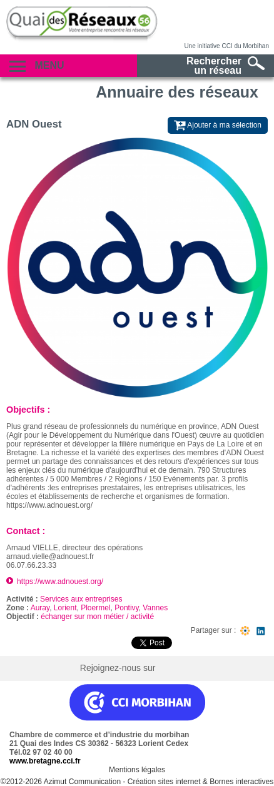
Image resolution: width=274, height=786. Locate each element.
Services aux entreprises (81, 599)
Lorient (65, 607)
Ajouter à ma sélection (217, 125)
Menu (36, 66)
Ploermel (95, 607)
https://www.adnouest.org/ (60, 581)
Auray (40, 607)
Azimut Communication (82, 781)
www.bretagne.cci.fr (45, 761)
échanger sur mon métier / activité (97, 616)
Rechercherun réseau (225, 66)
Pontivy (126, 607)
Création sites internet (164, 781)
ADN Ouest (34, 124)
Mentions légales (137, 769)
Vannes (155, 607)
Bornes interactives (241, 781)
